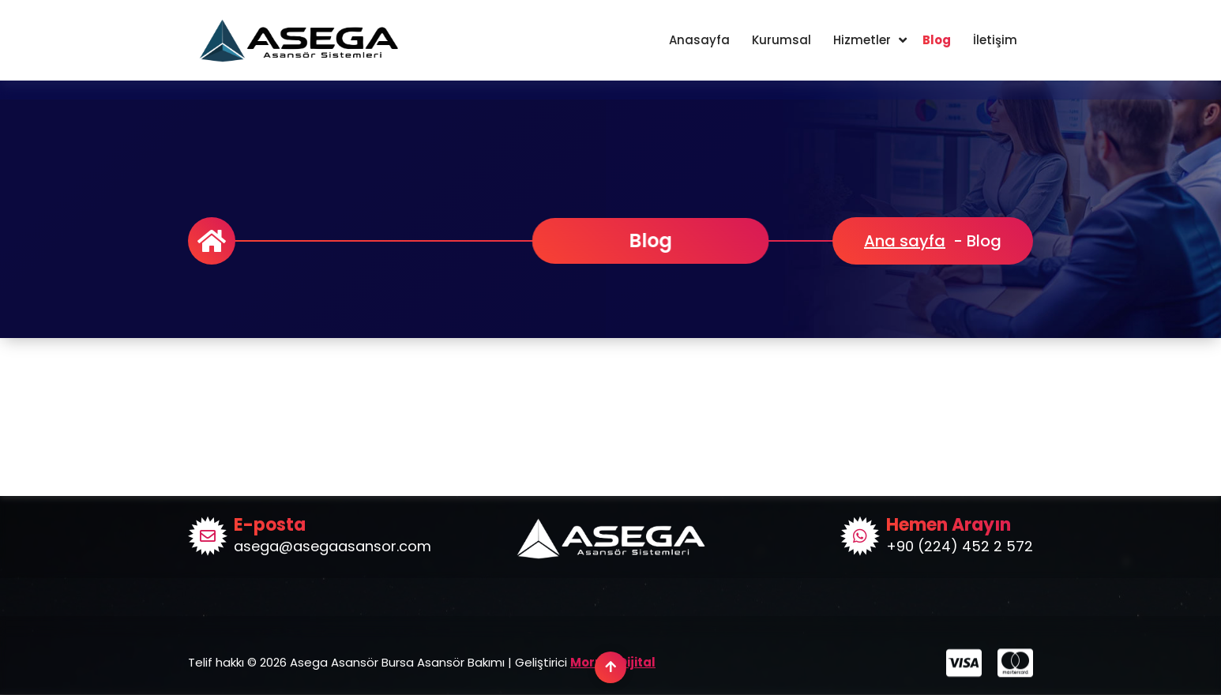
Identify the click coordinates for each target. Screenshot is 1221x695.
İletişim (995, 40)
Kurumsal (781, 40)
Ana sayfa (904, 241)
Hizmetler (862, 40)
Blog (936, 40)
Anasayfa (699, 40)
